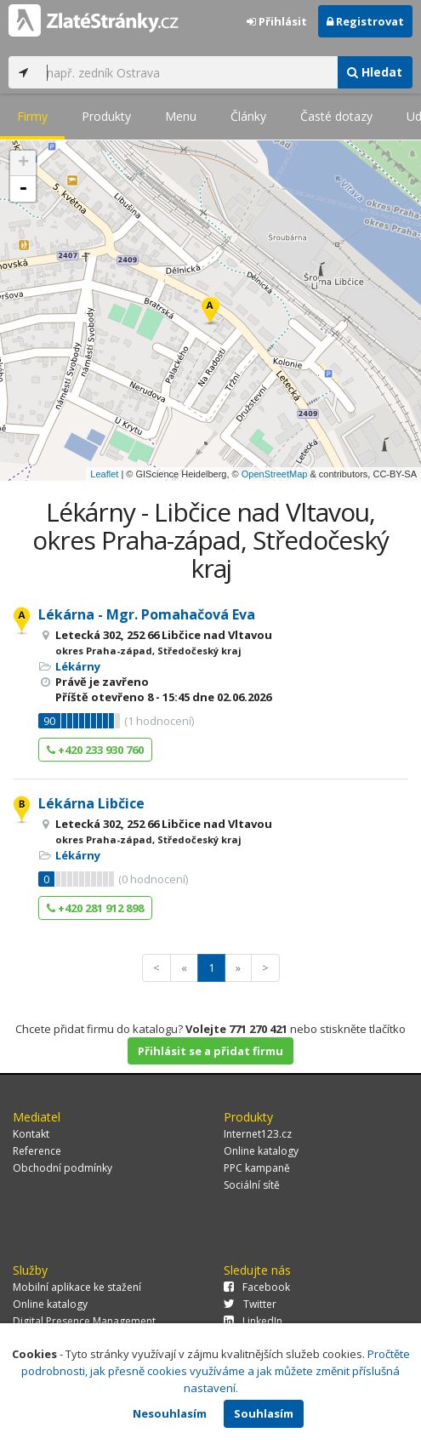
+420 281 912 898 (95, 908)
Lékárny (77, 666)
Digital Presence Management (84, 1321)
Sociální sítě (252, 1185)
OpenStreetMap (275, 474)
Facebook (257, 1287)
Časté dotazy (336, 116)
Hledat (374, 72)
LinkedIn (253, 1321)
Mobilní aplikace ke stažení (77, 1287)
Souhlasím (263, 1413)
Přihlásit (277, 21)
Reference (37, 1151)
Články (248, 116)
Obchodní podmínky (62, 1168)
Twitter (250, 1304)
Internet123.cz (258, 1134)
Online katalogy (261, 1151)
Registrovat (365, 21)
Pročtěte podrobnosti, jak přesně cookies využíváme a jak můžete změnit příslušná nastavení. (215, 1371)
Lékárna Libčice (91, 803)
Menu (180, 116)
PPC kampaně (257, 1168)
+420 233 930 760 (95, 749)
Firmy (32, 116)
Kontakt (31, 1134)
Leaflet (104, 474)
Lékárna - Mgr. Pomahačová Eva (146, 614)
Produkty (106, 116)
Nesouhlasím (170, 1413)
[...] (187, 72)
